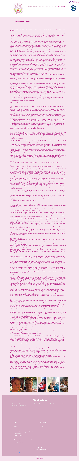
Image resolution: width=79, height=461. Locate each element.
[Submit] (38, 456)
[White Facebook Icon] (38, 448)
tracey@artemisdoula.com (44, 440)
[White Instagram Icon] (41, 448)
